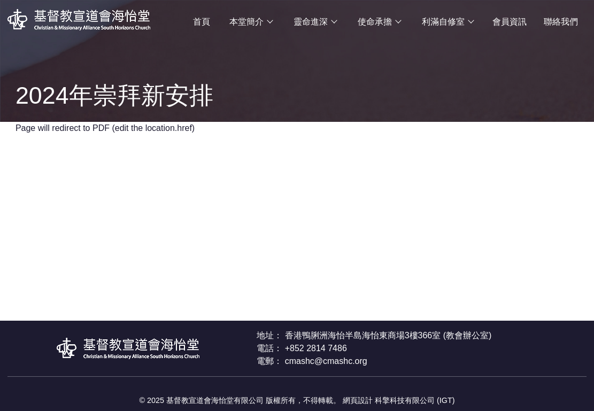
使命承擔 (375, 21)
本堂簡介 (246, 21)
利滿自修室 (443, 21)
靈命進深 (311, 21)
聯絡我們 (561, 21)
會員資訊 (509, 21)
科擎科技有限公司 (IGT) (415, 400)
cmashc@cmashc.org (326, 361)
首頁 (201, 21)
